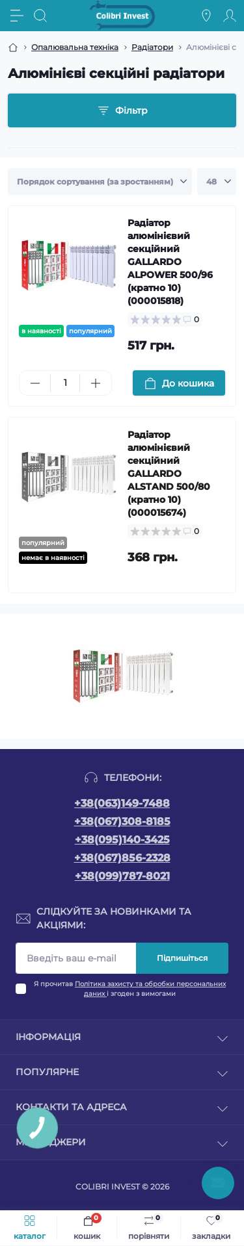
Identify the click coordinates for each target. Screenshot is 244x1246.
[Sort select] (100, 182)
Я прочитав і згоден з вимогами (130, 989)
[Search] (40, 15)
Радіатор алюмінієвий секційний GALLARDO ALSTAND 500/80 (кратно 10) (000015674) (169, 473)
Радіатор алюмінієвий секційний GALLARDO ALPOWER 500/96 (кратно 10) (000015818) (170, 262)
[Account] (229, 15)
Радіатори (152, 47)
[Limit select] (216, 182)
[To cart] (179, 383)
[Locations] (206, 15)
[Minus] (35, 383)
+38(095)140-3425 (122, 839)
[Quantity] (65, 383)
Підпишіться (182, 958)
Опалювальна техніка (74, 47)
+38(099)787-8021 (122, 876)
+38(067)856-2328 (122, 858)
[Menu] (16, 15)
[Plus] (95, 383)
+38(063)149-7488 (122, 803)
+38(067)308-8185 (122, 821)
